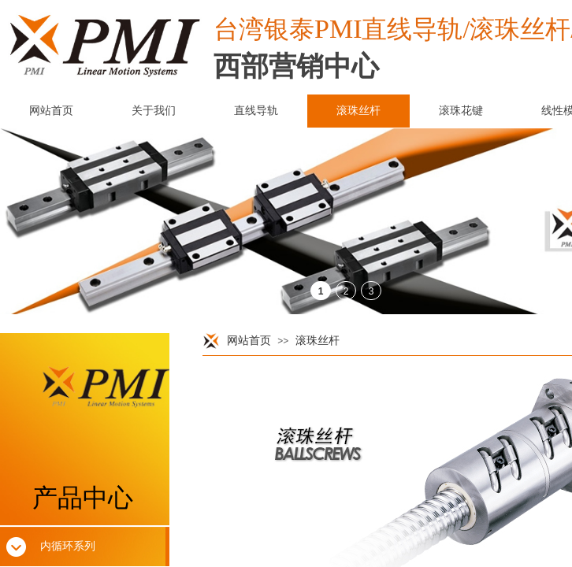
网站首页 (249, 340)
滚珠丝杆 (317, 340)
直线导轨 (256, 111)
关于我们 (154, 111)
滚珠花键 (461, 111)
